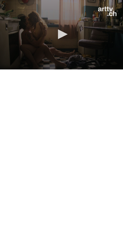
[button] (61, 34)
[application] (61, 34)
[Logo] (107, 11)
